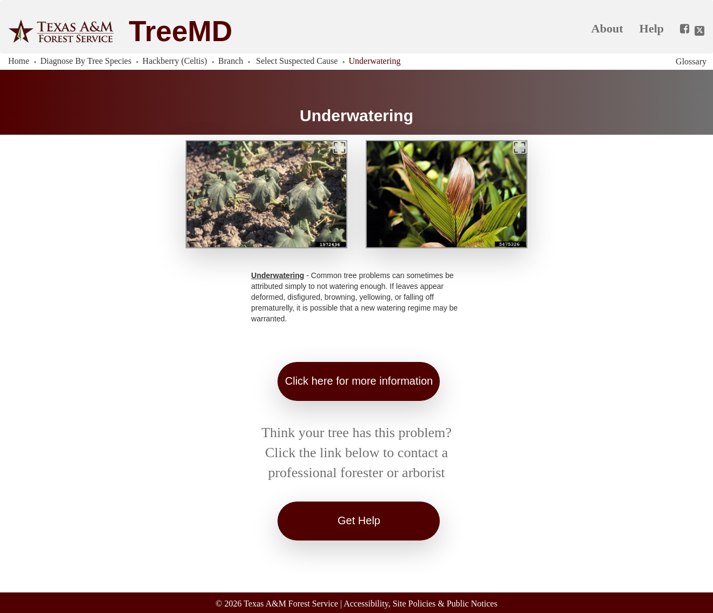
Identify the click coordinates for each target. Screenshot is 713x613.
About (607, 28)
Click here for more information (359, 381)
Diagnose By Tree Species (86, 60)
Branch (230, 60)
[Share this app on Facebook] (680, 29)
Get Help (359, 520)
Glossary (691, 61)
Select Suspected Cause (297, 60)
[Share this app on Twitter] (699, 31)
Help (651, 28)
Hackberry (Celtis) (174, 60)
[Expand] (340, 147)
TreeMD (180, 31)
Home (18, 60)
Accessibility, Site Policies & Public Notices (420, 603)
